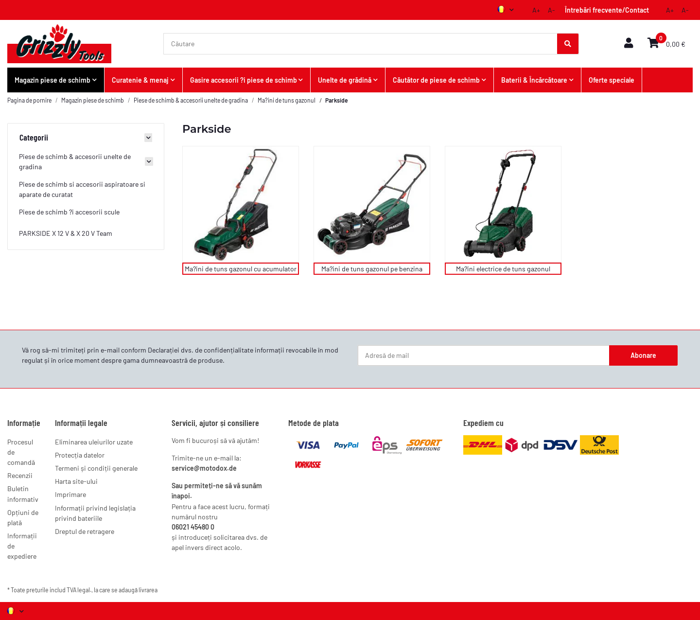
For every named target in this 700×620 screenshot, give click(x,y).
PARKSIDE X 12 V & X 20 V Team (65, 233)
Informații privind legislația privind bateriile (95, 513)
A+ (536, 10)
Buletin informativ (22, 493)
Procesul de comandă (21, 452)
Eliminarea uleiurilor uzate (94, 442)
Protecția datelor (80, 455)
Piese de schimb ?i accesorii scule (69, 212)
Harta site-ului (76, 481)
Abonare (643, 355)
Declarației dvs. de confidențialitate (200, 350)
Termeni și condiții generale (96, 468)
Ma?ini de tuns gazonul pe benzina (371, 269)
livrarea (148, 589)
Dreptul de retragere (84, 531)
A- (551, 10)
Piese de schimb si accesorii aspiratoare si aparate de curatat (82, 189)
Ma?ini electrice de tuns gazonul (503, 269)
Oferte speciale (611, 80)
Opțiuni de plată (22, 517)
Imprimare (70, 494)
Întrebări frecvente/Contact (607, 10)
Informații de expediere (22, 545)
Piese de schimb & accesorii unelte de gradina (75, 161)
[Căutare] (361, 44)
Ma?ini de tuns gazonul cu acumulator (241, 269)
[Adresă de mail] (484, 355)
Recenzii (20, 475)
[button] (628, 43)
